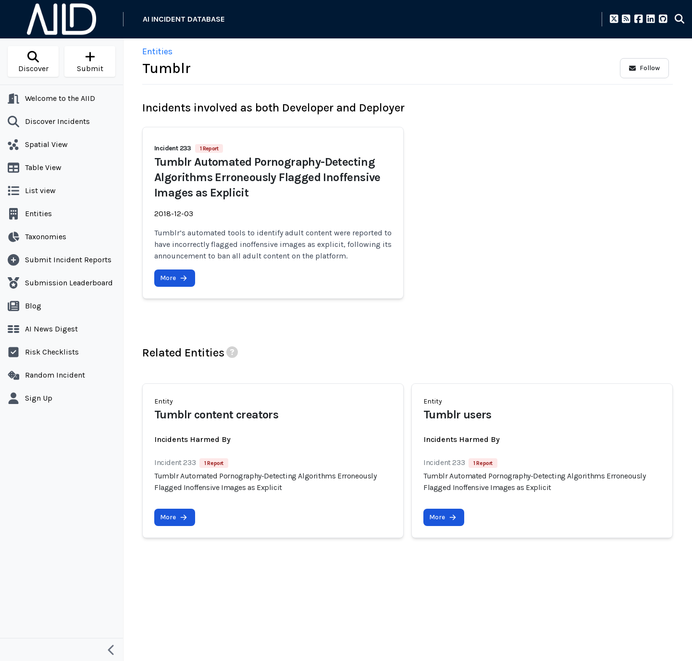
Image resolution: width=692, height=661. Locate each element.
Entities (157, 51)
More (173, 278)
